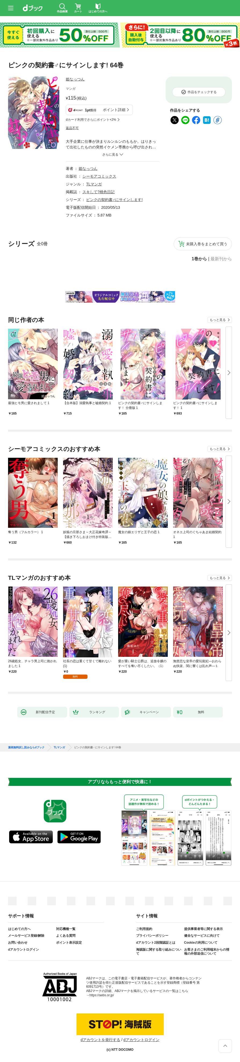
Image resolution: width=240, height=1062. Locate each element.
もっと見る (218, 320)
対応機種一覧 (65, 929)
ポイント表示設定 (69, 942)
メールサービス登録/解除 (26, 936)
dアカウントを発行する (100, 1040)
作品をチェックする (202, 92)
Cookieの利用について (200, 942)
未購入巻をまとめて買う (206, 244)
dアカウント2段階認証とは (155, 942)
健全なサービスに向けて (202, 936)
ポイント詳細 (114, 110)
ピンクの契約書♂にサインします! (114, 199)
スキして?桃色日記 (98, 192)
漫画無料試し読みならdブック (26, 747)
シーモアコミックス (99, 176)
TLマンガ (94, 184)
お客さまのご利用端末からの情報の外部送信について (206, 952)
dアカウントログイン (23, 949)
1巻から (199, 259)
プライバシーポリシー (152, 936)
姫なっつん (75, 79)
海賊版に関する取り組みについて (158, 952)
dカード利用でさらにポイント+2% (91, 120)
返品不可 (72, 128)
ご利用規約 (144, 929)
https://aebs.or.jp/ (101, 995)
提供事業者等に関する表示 (203, 929)
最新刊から (221, 259)
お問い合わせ (17, 942)
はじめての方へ (19, 929)
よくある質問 (65, 936)
